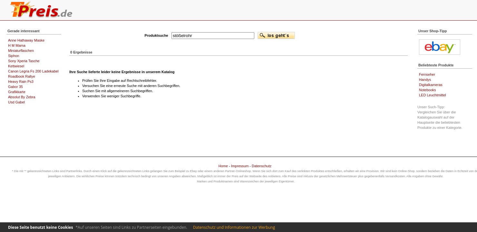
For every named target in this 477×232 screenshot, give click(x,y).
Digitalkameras (431, 85)
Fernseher (427, 74)
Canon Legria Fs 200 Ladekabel (33, 71)
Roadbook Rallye (21, 76)
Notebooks (427, 90)
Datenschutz (261, 166)
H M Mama (16, 45)
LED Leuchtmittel (432, 95)
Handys (425, 80)
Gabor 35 (15, 87)
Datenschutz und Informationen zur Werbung (234, 227)
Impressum (239, 166)
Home (223, 166)
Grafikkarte (16, 92)
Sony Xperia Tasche (24, 61)
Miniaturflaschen (21, 51)
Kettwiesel (16, 66)
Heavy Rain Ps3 (21, 81)
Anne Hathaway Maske (26, 40)
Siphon (13, 56)
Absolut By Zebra (21, 97)
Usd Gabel (16, 102)
